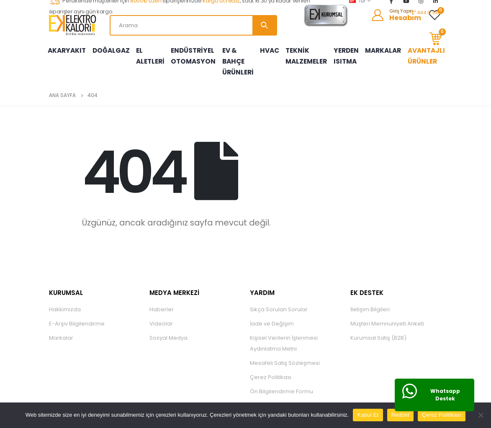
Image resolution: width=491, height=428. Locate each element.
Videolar (161, 317)
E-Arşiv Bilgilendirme (77, 317)
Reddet (400, 415)
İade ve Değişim (272, 317)
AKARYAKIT (66, 47)
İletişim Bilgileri (370, 303)
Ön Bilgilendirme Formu (281, 385)
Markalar (61, 332)
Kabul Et (367, 415)
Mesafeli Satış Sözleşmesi (285, 357)
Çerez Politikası (270, 371)
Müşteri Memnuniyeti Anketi (387, 317)
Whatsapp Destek (445, 394)
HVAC (271, 47)
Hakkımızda (65, 303)
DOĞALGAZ (109, 47)
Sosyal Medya (168, 332)
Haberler (161, 303)
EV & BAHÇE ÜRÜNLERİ (235, 58)
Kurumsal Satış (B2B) (378, 332)
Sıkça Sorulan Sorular (279, 303)
